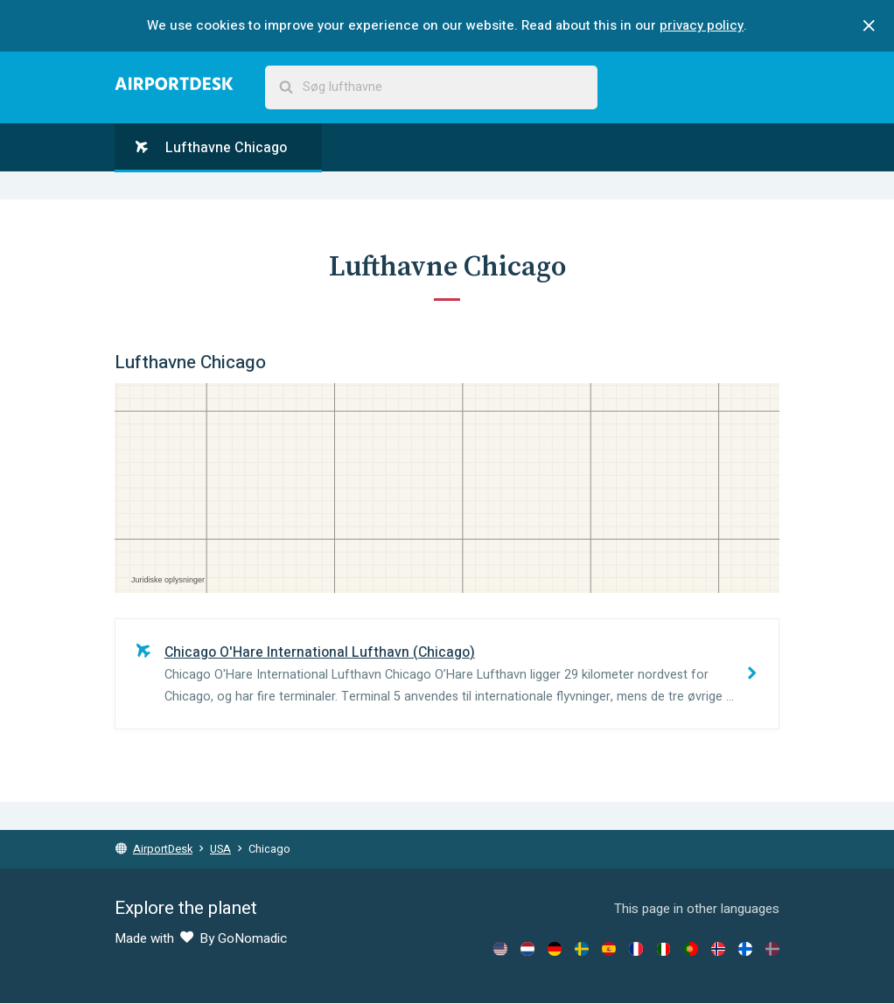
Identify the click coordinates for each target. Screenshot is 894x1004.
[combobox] (431, 87)
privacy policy (702, 25)
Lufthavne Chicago (211, 147)
